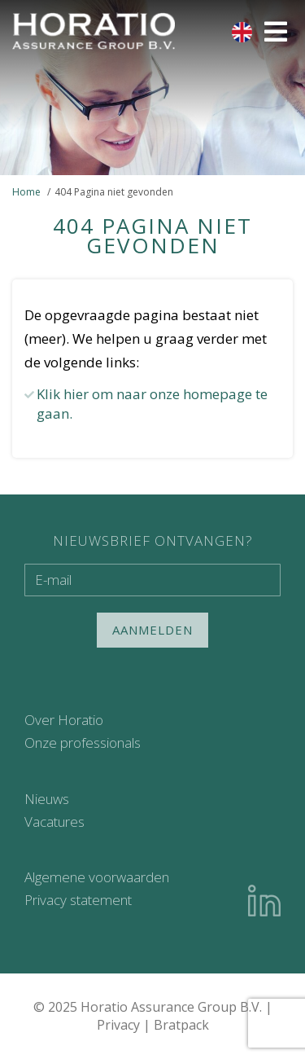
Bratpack (181, 1025)
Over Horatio (63, 719)
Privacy (118, 1025)
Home (26, 192)
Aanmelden (152, 630)
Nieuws (46, 798)
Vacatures (54, 821)
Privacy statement (78, 899)
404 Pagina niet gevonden (113, 192)
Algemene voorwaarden (96, 877)
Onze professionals (82, 742)
